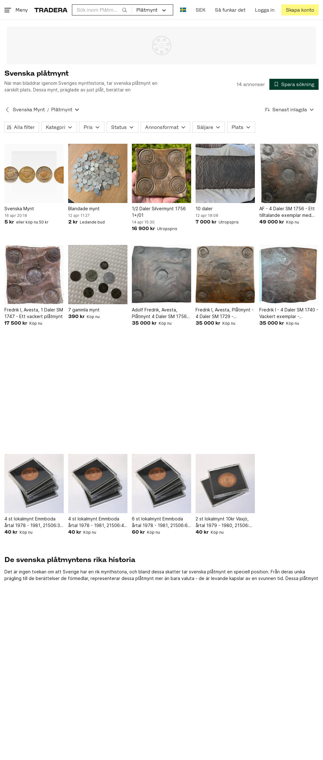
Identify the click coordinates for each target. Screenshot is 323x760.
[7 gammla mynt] (97, 274)
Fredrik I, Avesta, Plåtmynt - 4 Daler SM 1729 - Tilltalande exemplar (225, 313)
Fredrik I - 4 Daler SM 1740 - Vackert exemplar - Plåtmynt (288, 313)
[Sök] (125, 9)
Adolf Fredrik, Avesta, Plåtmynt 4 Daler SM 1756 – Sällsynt (161, 313)
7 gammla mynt (84, 309)
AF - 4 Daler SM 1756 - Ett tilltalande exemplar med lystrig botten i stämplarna (287, 212)
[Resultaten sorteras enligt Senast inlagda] (290, 109)
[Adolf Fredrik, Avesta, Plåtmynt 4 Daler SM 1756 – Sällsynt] (161, 274)
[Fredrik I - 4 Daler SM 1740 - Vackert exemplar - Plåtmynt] (289, 274)
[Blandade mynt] (97, 173)
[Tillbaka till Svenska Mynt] (7, 109)
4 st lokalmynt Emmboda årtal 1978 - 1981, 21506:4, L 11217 (96, 522)
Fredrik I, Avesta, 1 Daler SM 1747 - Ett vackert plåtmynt (33, 313)
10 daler (204, 208)
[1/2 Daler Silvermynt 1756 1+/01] (161, 173)
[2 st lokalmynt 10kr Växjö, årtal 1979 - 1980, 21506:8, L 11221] (225, 483)
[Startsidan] (51, 9)
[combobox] (102, 10)
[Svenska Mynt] (34, 173)
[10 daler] (225, 173)
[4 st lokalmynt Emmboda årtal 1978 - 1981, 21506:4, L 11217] (97, 483)
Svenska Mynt (19, 208)
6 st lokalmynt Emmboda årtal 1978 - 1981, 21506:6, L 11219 (160, 522)
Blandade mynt (84, 208)
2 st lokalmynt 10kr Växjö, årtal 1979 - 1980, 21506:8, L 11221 (224, 522)
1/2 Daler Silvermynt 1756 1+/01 (159, 212)
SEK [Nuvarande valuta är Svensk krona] (200, 10)
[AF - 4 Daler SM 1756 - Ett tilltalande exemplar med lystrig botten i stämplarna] (289, 173)
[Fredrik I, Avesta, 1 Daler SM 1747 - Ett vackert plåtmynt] (34, 274)
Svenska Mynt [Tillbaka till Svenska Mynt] (29, 109)
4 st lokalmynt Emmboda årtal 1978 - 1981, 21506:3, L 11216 (32, 522)
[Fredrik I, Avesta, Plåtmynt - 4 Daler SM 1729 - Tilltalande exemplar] (225, 274)
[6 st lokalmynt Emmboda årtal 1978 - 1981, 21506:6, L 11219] (161, 483)
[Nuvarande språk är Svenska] (183, 9)
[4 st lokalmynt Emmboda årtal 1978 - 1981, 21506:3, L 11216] (34, 483)
